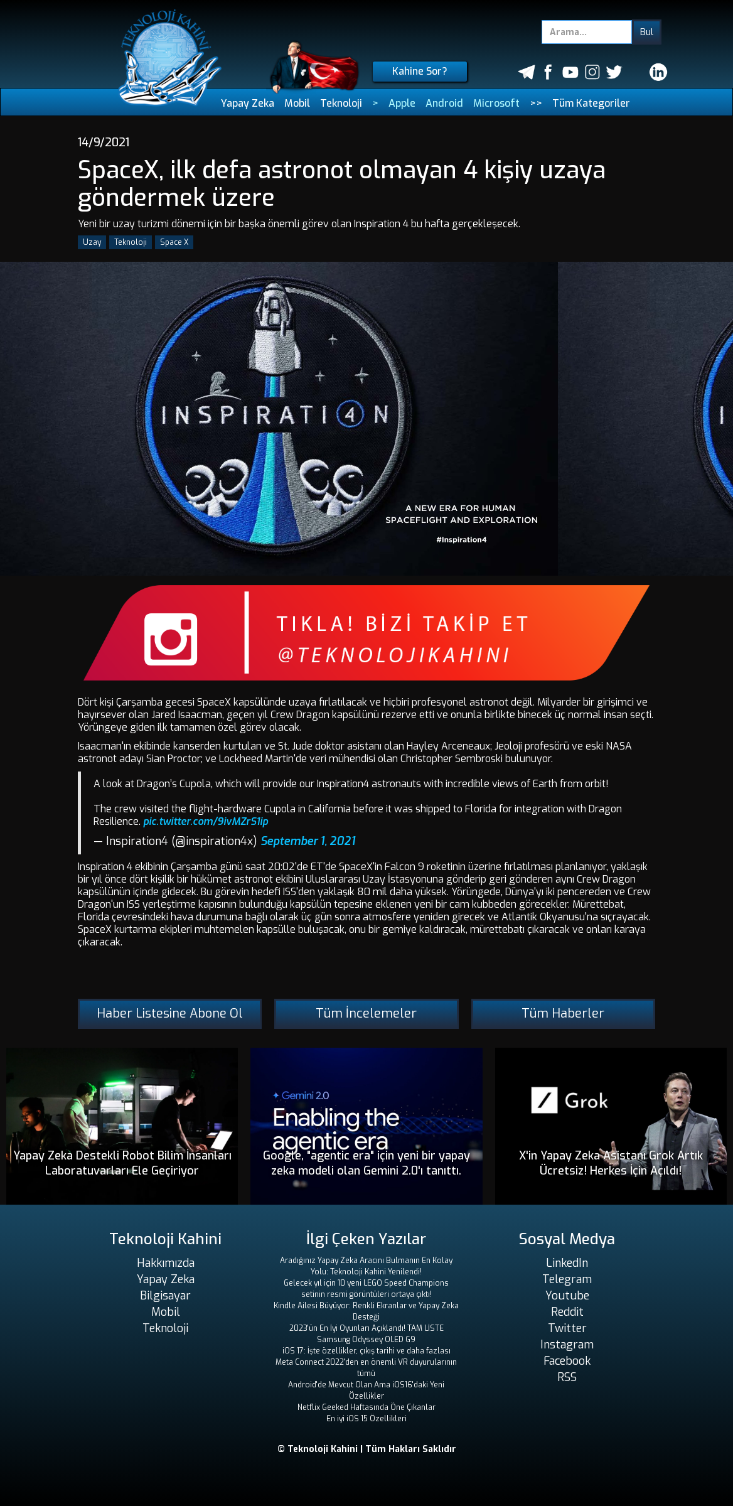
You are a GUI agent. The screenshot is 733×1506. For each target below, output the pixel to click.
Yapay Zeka (247, 103)
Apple (401, 103)
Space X (174, 242)
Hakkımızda (166, 1263)
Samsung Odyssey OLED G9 (366, 1340)
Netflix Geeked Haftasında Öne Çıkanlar (366, 1407)
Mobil (297, 103)
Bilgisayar (165, 1295)
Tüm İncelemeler (366, 1013)
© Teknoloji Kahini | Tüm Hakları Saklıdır (366, 1449)
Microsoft (496, 103)
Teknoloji (341, 103)
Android (444, 103)
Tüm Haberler (563, 1013)
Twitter (567, 1328)
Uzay (92, 242)
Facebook (567, 1361)
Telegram (567, 1279)
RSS (567, 1377)
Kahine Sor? (419, 71)
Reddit (567, 1312)
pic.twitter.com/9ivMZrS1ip (205, 821)
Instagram (567, 1344)
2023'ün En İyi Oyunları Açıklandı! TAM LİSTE (366, 1328)
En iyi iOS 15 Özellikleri (366, 1419)
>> (536, 103)
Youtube (567, 1295)
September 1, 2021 (307, 841)
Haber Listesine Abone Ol (170, 1013)
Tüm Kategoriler (591, 103)
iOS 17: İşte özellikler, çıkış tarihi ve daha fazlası (366, 1351)
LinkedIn (567, 1263)
